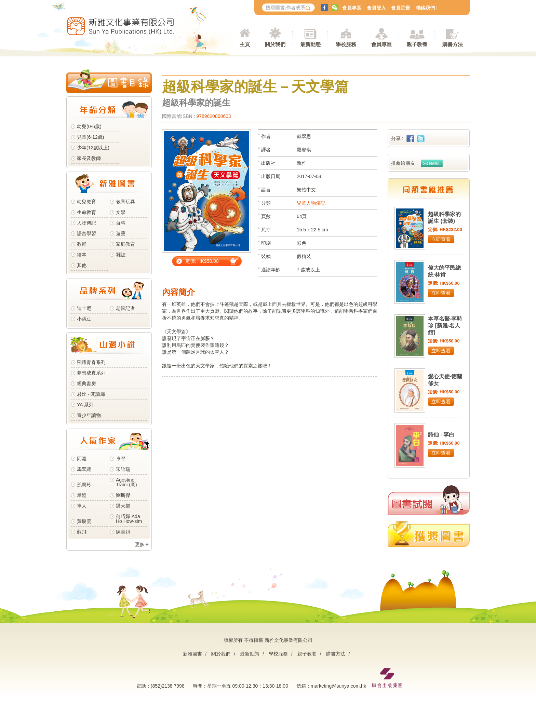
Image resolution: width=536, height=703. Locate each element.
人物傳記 (86, 223)
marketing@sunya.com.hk (338, 686)
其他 (81, 265)
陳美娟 (123, 532)
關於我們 (220, 654)
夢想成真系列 (91, 373)
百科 (120, 223)
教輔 (81, 244)
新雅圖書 (192, 654)
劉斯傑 (123, 495)
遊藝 (120, 233)
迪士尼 (84, 308)
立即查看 (441, 239)
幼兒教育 (86, 201)
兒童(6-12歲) (92, 137)
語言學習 (86, 233)
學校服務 (346, 44)
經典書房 (86, 383)
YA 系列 (85, 404)
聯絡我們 (425, 8)
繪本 (81, 254)
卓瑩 (120, 458)
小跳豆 (84, 319)
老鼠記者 (125, 308)
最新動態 (249, 654)
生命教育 (86, 212)
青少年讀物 (89, 415)
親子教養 (307, 654)
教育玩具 (125, 201)
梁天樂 (123, 506)
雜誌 (120, 254)
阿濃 (81, 458)
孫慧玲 (84, 484)
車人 (81, 506)
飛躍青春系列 (91, 362)
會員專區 (351, 8)
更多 (140, 544)
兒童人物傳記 (311, 203)
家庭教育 (125, 244)
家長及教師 (89, 158)
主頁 (245, 44)
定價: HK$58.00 (202, 261)
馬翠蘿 (84, 469)
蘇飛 (81, 532)
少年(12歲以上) (93, 147)
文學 (120, 212)
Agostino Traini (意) (126, 482)
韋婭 (81, 495)
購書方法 (335, 654)
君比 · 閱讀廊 (91, 394)
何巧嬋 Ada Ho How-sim (129, 519)
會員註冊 (400, 8)
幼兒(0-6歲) (89, 126)
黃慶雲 (84, 521)
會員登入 (376, 8)
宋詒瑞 (123, 469)
